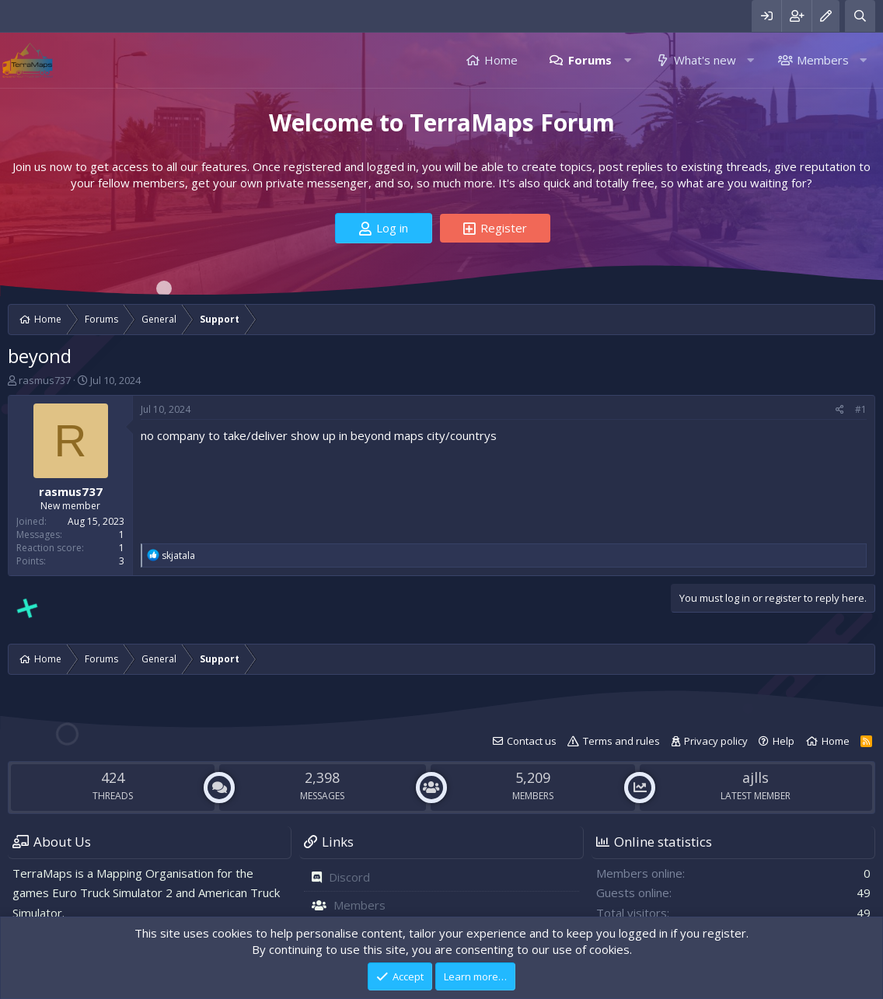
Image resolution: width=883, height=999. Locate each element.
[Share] (840, 410)
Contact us (532, 741)
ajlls (755, 777)
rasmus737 (45, 380)
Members (823, 60)
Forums (590, 60)
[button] (628, 60)
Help (783, 741)
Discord (349, 877)
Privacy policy (716, 741)
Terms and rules (621, 741)
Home (501, 60)
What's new (705, 60)
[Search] (860, 16)
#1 (861, 409)
